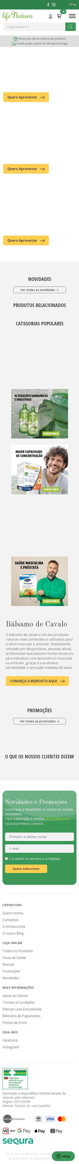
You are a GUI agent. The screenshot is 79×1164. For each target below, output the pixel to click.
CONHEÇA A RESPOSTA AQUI (37, 681)
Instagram (11, 1047)
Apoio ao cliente (15, 995)
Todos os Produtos (18, 951)
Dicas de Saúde (14, 957)
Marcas (8, 964)
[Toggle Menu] (72, 16)
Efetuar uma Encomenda (22, 1009)
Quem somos (13, 913)
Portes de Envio (15, 1022)
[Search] (70, 27)
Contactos (11, 919)
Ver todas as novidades (39, 290)
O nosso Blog (13, 933)
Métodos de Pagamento (21, 1016)
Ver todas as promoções (39, 721)
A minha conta (14, 926)
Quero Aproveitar (26, 97)
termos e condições (45, 858)
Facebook (10, 1040)
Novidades (11, 978)
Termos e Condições (19, 1002)
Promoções (11, 971)
